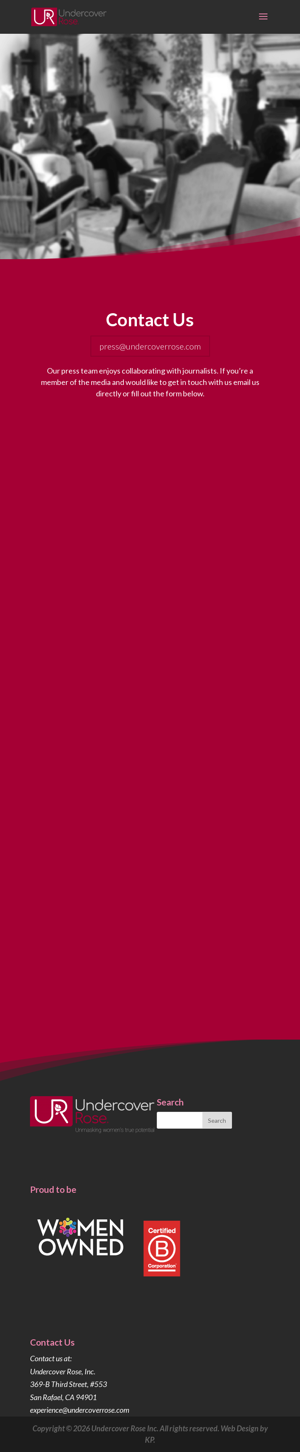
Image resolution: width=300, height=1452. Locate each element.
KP (149, 1439)
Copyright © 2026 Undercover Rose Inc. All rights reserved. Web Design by (150, 1428)
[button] (263, 22)
